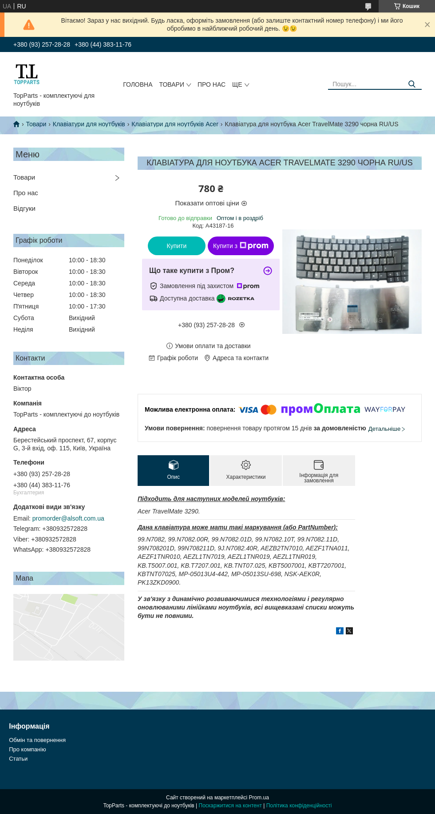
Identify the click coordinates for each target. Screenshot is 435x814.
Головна (137, 84)
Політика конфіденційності (299, 805)
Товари (171, 84)
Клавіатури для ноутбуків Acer (174, 124)
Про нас (211, 84)
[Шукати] (412, 84)
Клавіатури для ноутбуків (89, 124)
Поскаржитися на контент (230, 805)
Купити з (241, 246)
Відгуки (24, 208)
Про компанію (27, 749)
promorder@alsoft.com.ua (68, 518)
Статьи (18, 758)
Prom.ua (259, 797)
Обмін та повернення (37, 740)
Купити (177, 245)
